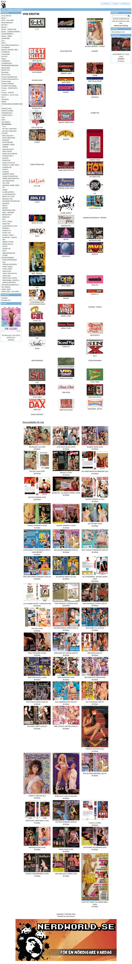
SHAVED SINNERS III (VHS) (37, 525)
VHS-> (4, 120)
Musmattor (5, 72)
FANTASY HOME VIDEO (10, 165)
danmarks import (37, 80)
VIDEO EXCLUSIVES (9, 278)
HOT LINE (5, 183)
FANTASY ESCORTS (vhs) (95, 749)
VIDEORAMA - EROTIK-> (11, 280)
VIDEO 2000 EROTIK (9, 273)
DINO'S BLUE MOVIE (9, 154)
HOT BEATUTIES (8, 181)
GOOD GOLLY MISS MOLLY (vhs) (37, 820)
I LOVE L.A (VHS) (95, 823)
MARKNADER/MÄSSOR (10, 65)
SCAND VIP (6, 248)
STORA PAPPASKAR (94, 360)
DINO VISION (7, 151)
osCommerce (70, 916)
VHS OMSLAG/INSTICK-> (10, 285)
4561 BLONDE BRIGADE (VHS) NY (66, 550)
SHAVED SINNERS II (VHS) (66, 525)
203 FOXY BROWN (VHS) (37, 497)
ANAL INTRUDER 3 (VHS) (37, 653)
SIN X (4, 251)
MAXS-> (5, 205)
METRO (5, 208)
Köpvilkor (5, 298)
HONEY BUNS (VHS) (66, 849)
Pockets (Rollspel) (8, 83)
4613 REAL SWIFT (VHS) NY (37, 726)
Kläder (4, 59)
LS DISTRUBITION (8, 194)
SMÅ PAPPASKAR (37, 360)
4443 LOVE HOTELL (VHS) (37, 677)
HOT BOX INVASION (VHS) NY (66, 822)
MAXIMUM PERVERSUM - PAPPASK (94, 217)
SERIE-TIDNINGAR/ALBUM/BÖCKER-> (12, 104)
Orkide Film (6, 224)
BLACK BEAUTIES (66, 51)
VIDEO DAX (6, 276)
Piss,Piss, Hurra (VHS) (37, 471)
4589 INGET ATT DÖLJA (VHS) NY (66, 653)
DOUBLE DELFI (7, 156)
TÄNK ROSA (6, 271)
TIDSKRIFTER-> (7, 113)
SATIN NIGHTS (7, 244)
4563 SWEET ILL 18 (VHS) (95, 628)
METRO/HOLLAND (8, 210)
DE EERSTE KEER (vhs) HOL (66, 577)
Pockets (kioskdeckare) (9, 77)
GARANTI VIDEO (8, 174)
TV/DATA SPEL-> (7, 115)
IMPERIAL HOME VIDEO (10, 185)
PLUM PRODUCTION (9, 226)
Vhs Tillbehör (6, 287)
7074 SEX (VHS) (37, 628)
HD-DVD (4, 56)
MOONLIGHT (7, 214)
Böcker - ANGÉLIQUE (9, 29)
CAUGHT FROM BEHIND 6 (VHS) (37, 874)
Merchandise (6, 68)
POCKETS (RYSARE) (9, 86)
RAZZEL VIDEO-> (8, 235)
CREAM (5, 147)
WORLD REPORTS (37, 414)
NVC (4, 219)
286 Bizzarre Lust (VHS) (37, 447)
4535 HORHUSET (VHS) (66, 677)
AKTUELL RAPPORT (9, 129)
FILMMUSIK (6, 52)
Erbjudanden (115, 35)
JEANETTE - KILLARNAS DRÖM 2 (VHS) (66, 493)
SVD (4, 262)
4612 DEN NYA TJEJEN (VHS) (94, 677)
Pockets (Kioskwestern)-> (10, 79)
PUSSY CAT (6, 233)
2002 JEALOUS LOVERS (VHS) (66, 874)
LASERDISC (6, 61)
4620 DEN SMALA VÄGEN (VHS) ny (66, 628)
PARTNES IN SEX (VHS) (37, 847)
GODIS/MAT (6, 54)
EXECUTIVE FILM (8, 163)
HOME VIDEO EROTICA (10, 178)
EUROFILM (6, 160)
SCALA (4, 246)
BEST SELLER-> (8, 135)
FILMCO (5, 169)
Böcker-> (5, 27)
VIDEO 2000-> (6, 289)
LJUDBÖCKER (7, 63)
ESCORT (5, 158)
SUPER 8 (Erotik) (7, 111)
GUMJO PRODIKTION (37, 164)
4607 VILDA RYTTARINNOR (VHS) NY (95, 550)
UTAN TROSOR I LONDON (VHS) (66, 603)
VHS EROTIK (18, 9)
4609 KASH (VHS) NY (94, 653)
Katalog (9, 9)
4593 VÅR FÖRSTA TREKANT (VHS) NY (37, 577)
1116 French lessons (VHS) (66, 447)
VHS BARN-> (6, 122)
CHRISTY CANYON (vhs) (37, 796)
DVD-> (4, 43)
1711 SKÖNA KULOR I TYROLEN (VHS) (37, 603)
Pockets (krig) (6, 81)
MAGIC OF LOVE (8, 196)
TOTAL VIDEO (7, 269)
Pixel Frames (6, 74)
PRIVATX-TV (6, 230)
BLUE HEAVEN (7, 142)
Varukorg (114, 29)
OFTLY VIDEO (7, 221)
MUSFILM (5, 217)
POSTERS (5, 99)
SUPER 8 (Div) (7, 108)
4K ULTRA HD (6, 16)
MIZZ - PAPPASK (8, 212)
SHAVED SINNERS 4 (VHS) (95, 499)
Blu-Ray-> (5, 25)
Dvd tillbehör (6, 47)
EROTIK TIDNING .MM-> (10, 50)
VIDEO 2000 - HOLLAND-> (11, 291)
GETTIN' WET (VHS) (95, 523)
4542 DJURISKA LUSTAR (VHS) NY (95, 603)
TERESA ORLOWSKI (9, 264)
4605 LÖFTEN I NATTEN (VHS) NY (66, 726)
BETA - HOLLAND (8, 20)
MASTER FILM (7, 199)
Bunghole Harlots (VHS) (95, 447)
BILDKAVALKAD (7, 22)
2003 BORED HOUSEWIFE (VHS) (94, 847)
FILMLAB (5, 172)
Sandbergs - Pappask (94, 307)
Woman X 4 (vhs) (66, 472)
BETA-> (4, 18)
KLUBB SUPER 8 (8, 192)
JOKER (4, 190)
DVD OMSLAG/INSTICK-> (10, 45)
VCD (3, 117)
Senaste (4, 303)
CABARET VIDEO (8, 144)
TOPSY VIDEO (7, 267)
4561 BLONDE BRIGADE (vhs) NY (95, 773)
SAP (3, 239)
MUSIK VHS (6, 70)
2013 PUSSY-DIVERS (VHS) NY (37, 702)
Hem (3, 9)
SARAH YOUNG (7, 242)
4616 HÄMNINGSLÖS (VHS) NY (66, 702)
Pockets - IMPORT (8, 92)
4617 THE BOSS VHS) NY (95, 702)
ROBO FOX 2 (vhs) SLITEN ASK (66, 796)
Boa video (72, 914)
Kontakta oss (6, 300)
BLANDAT (95, 51)
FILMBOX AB (95, 113)
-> (7, 124)
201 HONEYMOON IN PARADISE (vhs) (95, 471)
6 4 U (4, 126)
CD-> (3, 41)
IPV (3, 187)
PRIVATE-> (6, 228)
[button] (105, 3)
